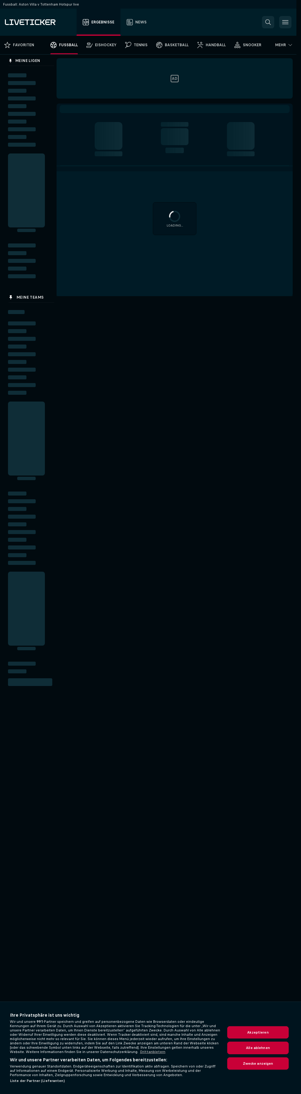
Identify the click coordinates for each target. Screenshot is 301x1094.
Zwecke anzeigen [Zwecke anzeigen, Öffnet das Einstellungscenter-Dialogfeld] (258, 1063)
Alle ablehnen (258, 1048)
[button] (268, 22)
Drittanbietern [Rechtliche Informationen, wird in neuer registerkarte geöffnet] (152, 1052)
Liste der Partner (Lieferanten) (37, 1081)
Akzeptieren (257, 1032)
